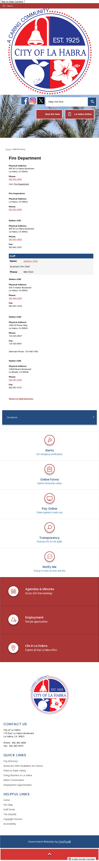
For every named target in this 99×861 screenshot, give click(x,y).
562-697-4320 (15, 380)
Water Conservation (13, 779)
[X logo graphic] (40, 100)
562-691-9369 (15, 209)
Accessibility (9, 823)
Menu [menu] (10, 5)
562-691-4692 (15, 179)
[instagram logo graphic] (32, 100)
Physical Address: (18, 166)
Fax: (11, 244)
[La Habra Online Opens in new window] (79, 114)
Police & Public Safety (14, 770)
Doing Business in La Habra (17, 775)
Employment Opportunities (17, 784)
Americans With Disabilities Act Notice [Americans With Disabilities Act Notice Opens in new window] (23, 765)
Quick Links (14, 755)
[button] (92, 101)
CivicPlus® (64, 841)
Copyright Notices (12, 819)
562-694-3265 (15, 298)
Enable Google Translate (81, 859)
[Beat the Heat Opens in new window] (49, 114)
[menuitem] (49, 417)
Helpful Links (16, 794)
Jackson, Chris (31, 260)
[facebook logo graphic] (24, 100)
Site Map (8, 804)
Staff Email (9, 809)
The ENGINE (9, 814)
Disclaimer (12, 417)
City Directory (10, 761)
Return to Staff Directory (21, 399)
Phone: (12, 176)
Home (8, 149)
